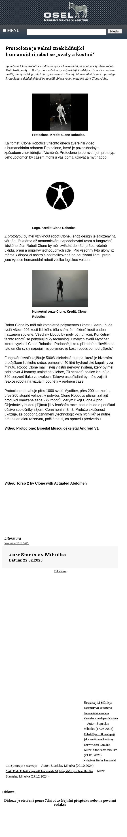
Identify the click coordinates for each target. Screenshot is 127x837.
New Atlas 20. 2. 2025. (16, 543)
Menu (10, 30)
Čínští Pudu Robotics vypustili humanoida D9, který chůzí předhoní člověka (49, 771)
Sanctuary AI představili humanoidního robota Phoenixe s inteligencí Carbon (101, 713)
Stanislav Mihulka (43, 554)
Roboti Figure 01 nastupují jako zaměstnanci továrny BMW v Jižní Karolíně (99, 739)
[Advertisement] (60, 609)
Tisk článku (60, 571)
